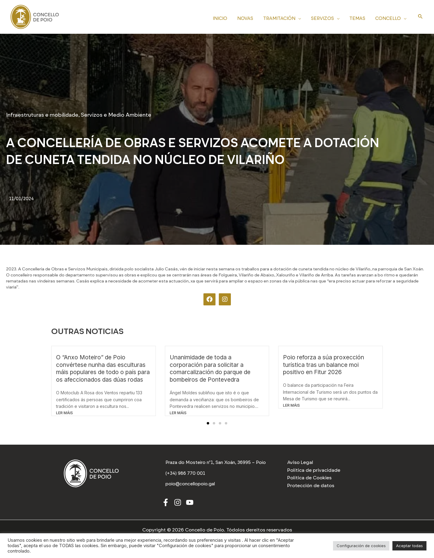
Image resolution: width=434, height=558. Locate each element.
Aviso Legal (300, 462)
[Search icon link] (420, 16)
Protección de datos (310, 485)
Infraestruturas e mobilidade (42, 115)
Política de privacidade (313, 470)
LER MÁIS (64, 413)
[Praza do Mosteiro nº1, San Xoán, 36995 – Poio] (217, 463)
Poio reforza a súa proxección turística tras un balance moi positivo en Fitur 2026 (323, 365)
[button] (208, 423)
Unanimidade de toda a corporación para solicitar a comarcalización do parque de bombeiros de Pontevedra (210, 368)
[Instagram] (177, 504)
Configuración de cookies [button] (361, 545)
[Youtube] (189, 504)
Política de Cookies (309, 478)
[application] (301, 17)
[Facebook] (165, 504)
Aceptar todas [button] (409, 545)
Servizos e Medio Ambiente (116, 115)
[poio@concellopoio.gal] (191, 486)
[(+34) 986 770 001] (186, 475)
